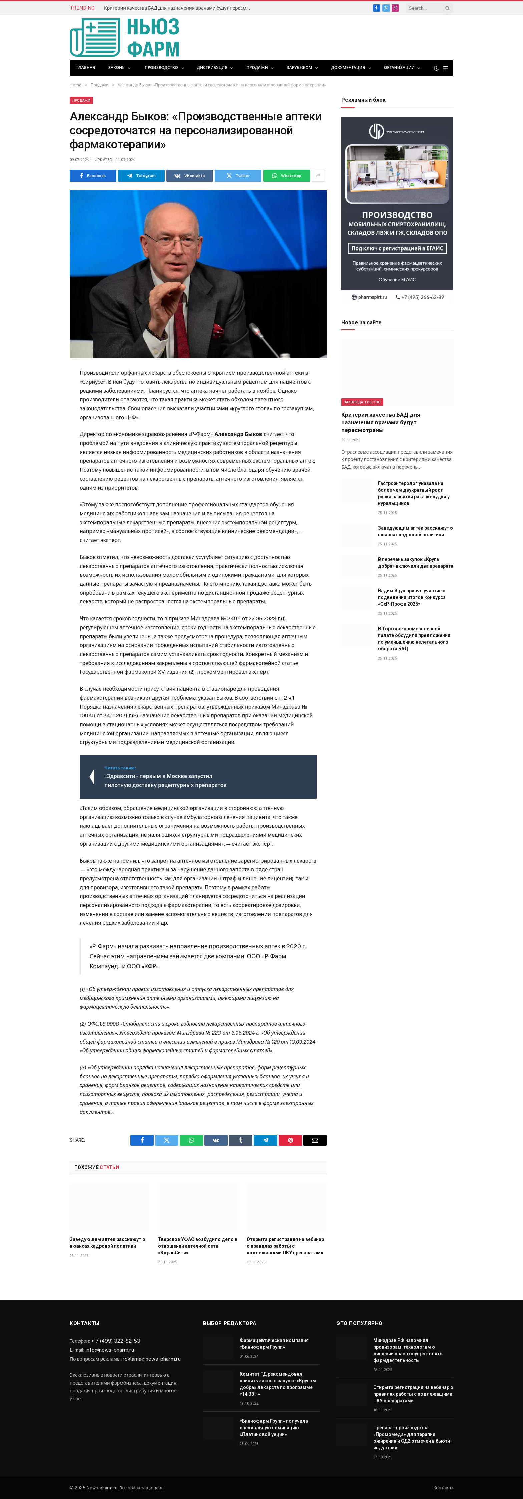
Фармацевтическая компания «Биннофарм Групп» (274, 1344)
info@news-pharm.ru (109, 1350)
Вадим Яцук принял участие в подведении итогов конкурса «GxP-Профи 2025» (412, 597)
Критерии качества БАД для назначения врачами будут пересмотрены (179, 8)
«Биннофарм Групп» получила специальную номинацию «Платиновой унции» (274, 1427)
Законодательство (362, 402)
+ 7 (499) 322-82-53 (115, 1341)
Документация (348, 67)
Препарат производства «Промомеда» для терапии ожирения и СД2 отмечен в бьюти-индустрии (412, 1437)
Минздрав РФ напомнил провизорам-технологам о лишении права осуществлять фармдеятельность (407, 1350)
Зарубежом (299, 67)
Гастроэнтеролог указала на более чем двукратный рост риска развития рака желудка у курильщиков (414, 493)
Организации (399, 67)
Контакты (443, 1487)
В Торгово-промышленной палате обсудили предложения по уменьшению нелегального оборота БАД (414, 638)
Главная (85, 67)
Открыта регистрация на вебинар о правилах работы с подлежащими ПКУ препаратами (285, 1246)
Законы (117, 67)
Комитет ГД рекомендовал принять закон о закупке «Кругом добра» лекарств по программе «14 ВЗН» (278, 1384)
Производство (161, 67)
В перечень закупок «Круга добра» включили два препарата (415, 563)
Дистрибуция (212, 67)
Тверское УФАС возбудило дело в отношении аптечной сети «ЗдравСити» (197, 1246)
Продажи (257, 67)
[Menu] (445, 68)
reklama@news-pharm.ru (152, 1359)
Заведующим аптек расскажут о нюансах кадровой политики (107, 1242)
